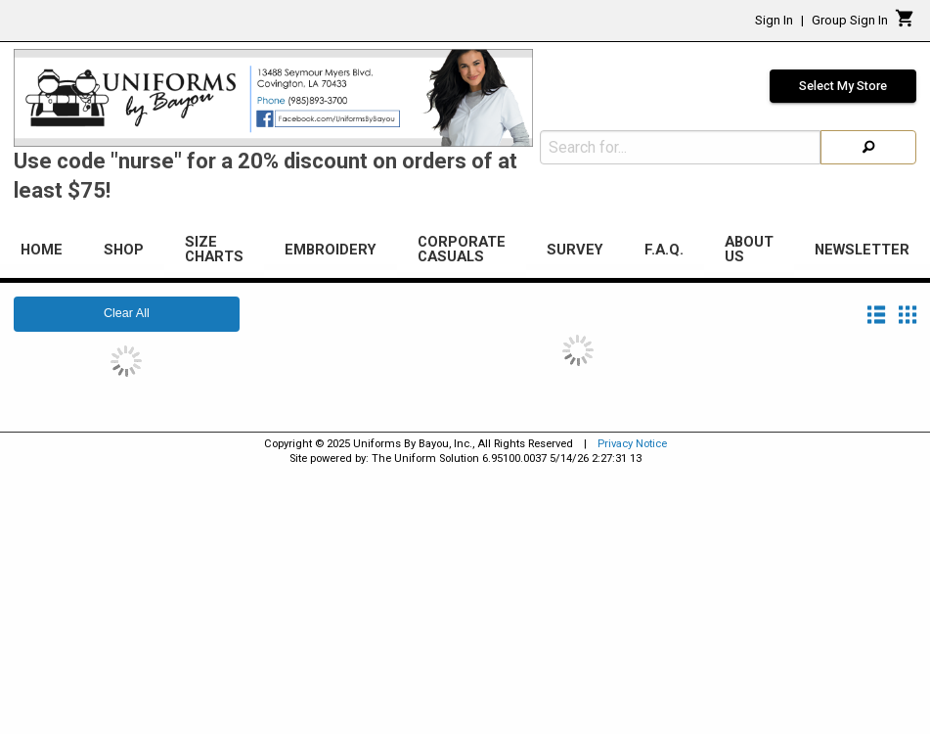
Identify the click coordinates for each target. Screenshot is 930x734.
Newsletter (862, 249)
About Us (749, 249)
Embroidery (330, 249)
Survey (575, 249)
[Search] (868, 147)
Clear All (127, 313)
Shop (124, 249)
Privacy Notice (632, 443)
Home (42, 249)
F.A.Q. (664, 249)
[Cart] (905, 23)
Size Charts (214, 249)
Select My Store (843, 86)
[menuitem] (41, 252)
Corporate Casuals (462, 249)
